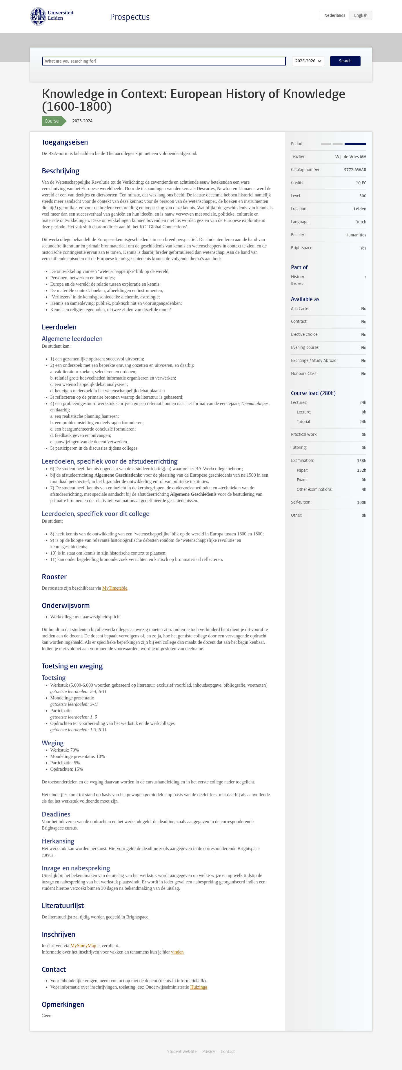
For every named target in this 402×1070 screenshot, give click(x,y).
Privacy (208, 1051)
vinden (177, 951)
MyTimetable (115, 588)
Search (345, 61)
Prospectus (130, 17)
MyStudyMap (83, 945)
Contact (228, 1051)
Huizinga (198, 987)
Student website (182, 1051)
